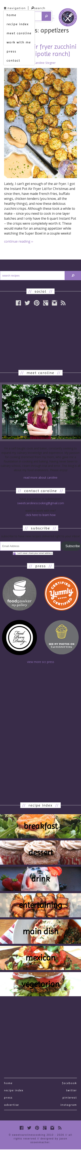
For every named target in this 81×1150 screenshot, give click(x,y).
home (11, 15)
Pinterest (70, 1097)
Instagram (68, 1104)
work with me (19, 42)
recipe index (18, 24)
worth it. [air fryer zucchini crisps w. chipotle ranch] (40, 50)
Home (8, 1083)
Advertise (11, 1104)
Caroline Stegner (45, 63)
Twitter (71, 1090)
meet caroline (19, 33)
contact (13, 60)
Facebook (69, 1083)
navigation (15, 8)
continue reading (18, 241)
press (11, 51)
